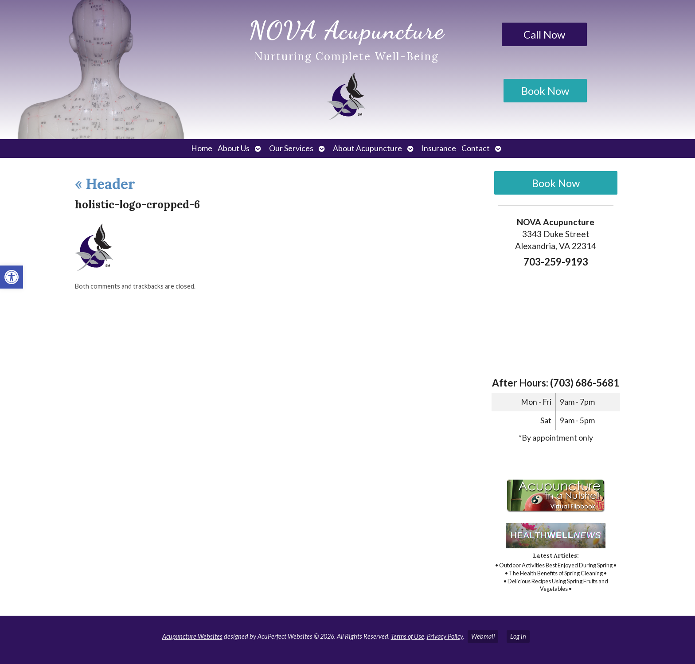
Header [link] (105, 184)
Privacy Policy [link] (445, 636)
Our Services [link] (291, 148)
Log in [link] (518, 636)
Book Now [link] (545, 90)
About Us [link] (234, 148)
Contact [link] (475, 148)
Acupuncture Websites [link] (192, 636)
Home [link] (201, 148)
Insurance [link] (439, 148)
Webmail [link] (483, 636)
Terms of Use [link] (407, 636)
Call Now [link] (544, 34)
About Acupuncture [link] (367, 148)
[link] (11, 277)
